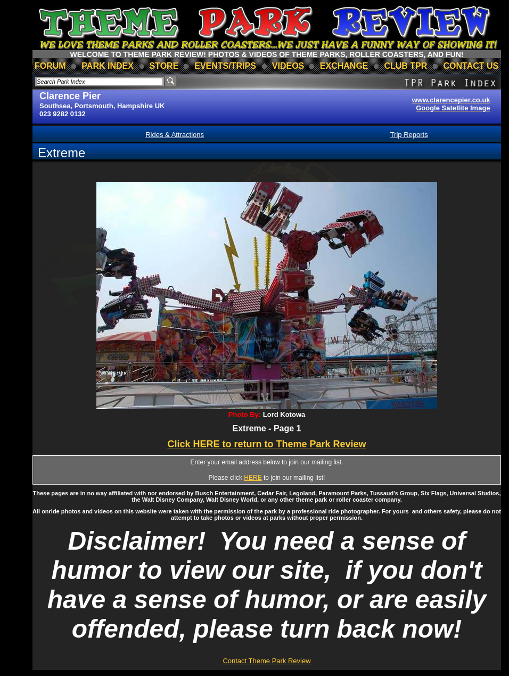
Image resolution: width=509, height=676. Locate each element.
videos (288, 65)
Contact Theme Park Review (266, 661)
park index (107, 65)
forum (50, 65)
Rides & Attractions (174, 135)
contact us (471, 65)
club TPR (405, 65)
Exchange (344, 65)
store (163, 65)
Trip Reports (409, 135)
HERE (252, 477)
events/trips (225, 65)
